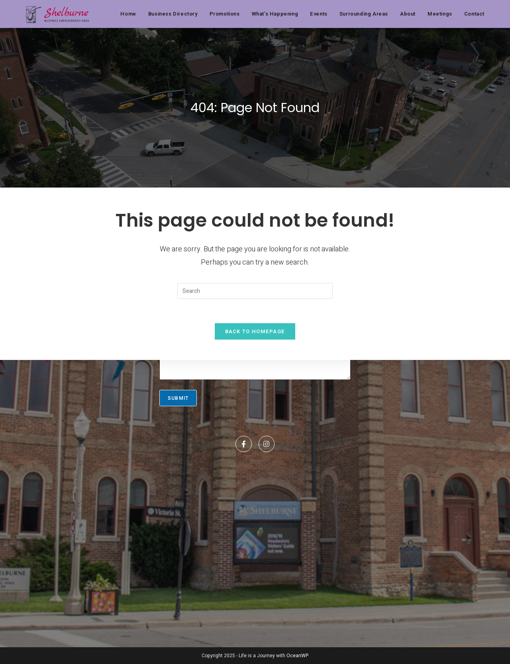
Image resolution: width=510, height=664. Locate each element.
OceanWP (297, 655)
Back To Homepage (255, 331)
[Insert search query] (255, 291)
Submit (178, 398)
